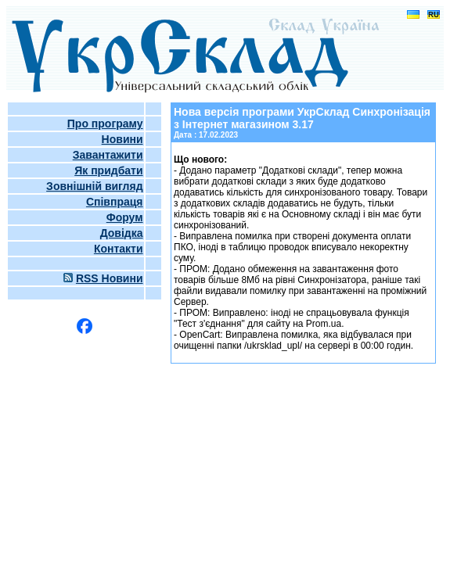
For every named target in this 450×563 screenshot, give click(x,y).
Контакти (118, 248)
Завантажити (108, 155)
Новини (122, 139)
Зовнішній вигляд (94, 186)
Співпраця (114, 201)
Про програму (105, 123)
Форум (124, 217)
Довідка (121, 233)
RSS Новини (109, 278)
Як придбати (108, 170)
